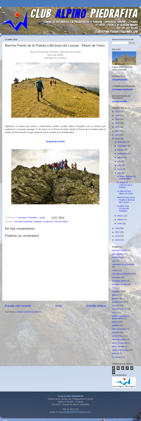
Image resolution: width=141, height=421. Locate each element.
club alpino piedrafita (23, 221)
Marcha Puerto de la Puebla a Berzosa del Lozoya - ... (126, 199)
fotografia (38, 221)
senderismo (48, 221)
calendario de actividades (123, 264)
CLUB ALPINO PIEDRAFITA (70, 396)
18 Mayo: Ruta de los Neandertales (126, 177)
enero (120, 223)
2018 (117, 228)
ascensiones (117, 257)
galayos (115, 295)
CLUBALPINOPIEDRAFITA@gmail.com (73, 412)
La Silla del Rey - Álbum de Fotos (125, 192)
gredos (115, 298)
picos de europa (119, 329)
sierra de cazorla (119, 343)
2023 (117, 123)
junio (120, 165)
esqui (114, 288)
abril (120, 173)
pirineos (115, 332)
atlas (114, 261)
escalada (116, 277)
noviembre (122, 146)
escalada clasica (119, 281)
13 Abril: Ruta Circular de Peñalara (123, 208)
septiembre (123, 153)
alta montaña (118, 254)
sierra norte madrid (120, 350)
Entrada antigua (96, 305)
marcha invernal (119, 309)
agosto (121, 157)
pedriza (115, 322)
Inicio (58, 305)
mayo (120, 169)
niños (114, 312)
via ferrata (116, 357)
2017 (117, 232)
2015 (117, 240)
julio (120, 161)
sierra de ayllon (61, 221)
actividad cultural (119, 250)
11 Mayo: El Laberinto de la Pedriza (124, 184)
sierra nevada (118, 346)
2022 (117, 127)
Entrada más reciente (18, 305)
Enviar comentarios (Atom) (29, 312)
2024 (117, 119)
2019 (117, 139)
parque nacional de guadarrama (120, 317)
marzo (121, 216)
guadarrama (117, 302)
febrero (121, 219)
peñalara (116, 325)
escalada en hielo (120, 284)
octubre (121, 150)
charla (114, 270)
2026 (117, 111)
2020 (117, 135)
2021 (117, 131)
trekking (115, 353)
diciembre (122, 142)
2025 (117, 115)
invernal (115, 305)
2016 (117, 236)
